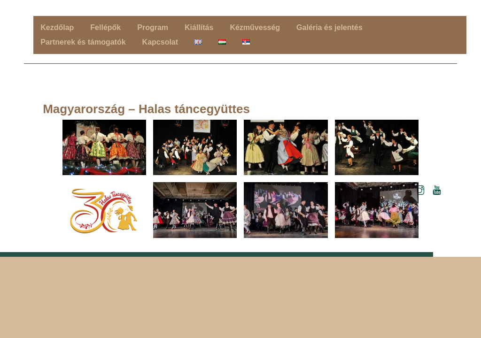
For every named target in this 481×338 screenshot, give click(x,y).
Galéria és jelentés (329, 27)
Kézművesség (255, 27)
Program (152, 27)
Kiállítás (199, 27)
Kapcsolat (160, 42)
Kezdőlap (57, 27)
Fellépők (105, 27)
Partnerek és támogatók (82, 42)
